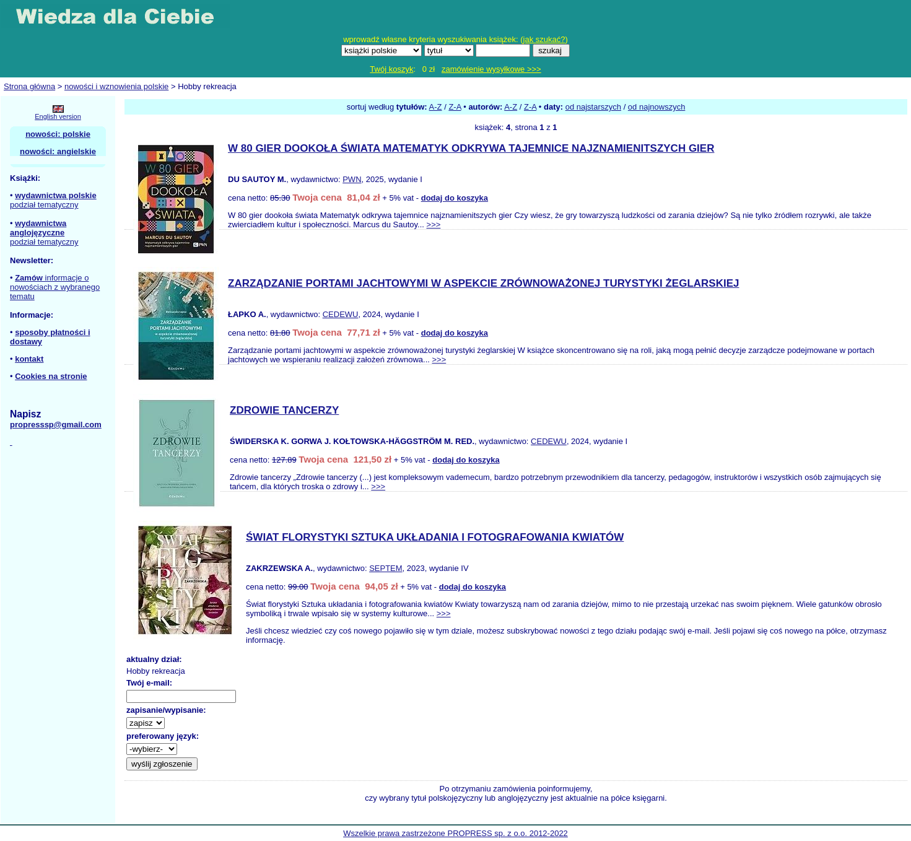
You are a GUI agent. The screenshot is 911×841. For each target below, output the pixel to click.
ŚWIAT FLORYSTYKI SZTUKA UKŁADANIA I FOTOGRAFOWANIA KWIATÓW (435, 537)
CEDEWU (341, 314)
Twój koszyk (391, 69)
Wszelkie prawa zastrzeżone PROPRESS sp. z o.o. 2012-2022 (455, 833)
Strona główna (29, 86)
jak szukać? (544, 39)
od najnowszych (657, 106)
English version (58, 116)
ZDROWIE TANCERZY (284, 410)
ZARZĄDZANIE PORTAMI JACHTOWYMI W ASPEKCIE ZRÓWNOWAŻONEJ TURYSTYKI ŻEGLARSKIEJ (483, 283)
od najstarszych (593, 106)
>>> (434, 224)
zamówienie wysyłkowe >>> (491, 69)
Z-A (454, 106)
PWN (351, 179)
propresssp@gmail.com (56, 424)
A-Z (435, 106)
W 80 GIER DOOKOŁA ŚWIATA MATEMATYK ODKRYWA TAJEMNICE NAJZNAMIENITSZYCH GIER (471, 148)
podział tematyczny (44, 204)
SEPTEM (385, 568)
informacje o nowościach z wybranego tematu (55, 287)
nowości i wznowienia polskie (116, 86)
